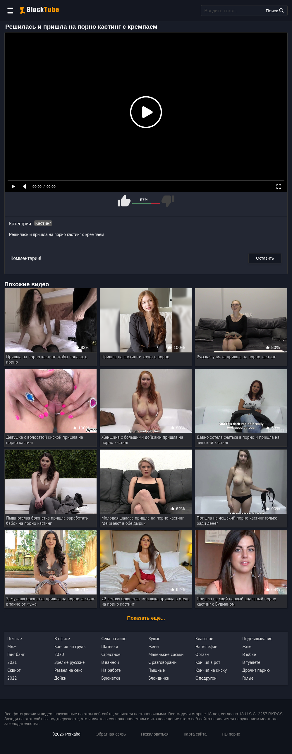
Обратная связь (111, 734)
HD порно (231, 734)
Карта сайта (195, 734)
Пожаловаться (155, 734)
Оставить (265, 258)
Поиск (275, 10)
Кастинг (43, 223)
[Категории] (10, 10)
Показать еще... (146, 618)
